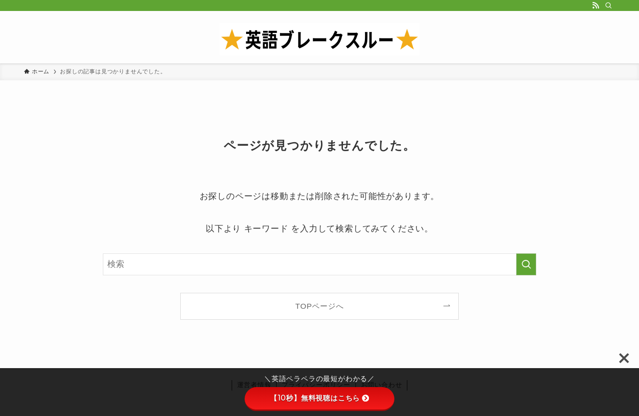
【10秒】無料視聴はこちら (319, 398)
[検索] (608, 5)
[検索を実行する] (526, 264)
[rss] (595, 5)
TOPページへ (320, 306)
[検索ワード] (319, 264)
